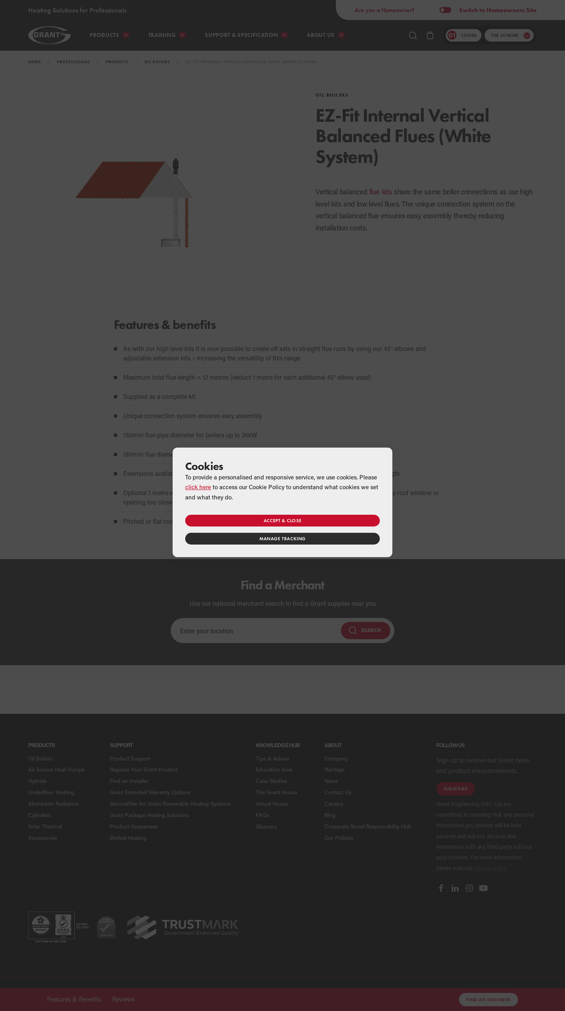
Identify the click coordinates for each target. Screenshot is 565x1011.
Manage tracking (282, 538)
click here (198, 487)
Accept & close (282, 520)
